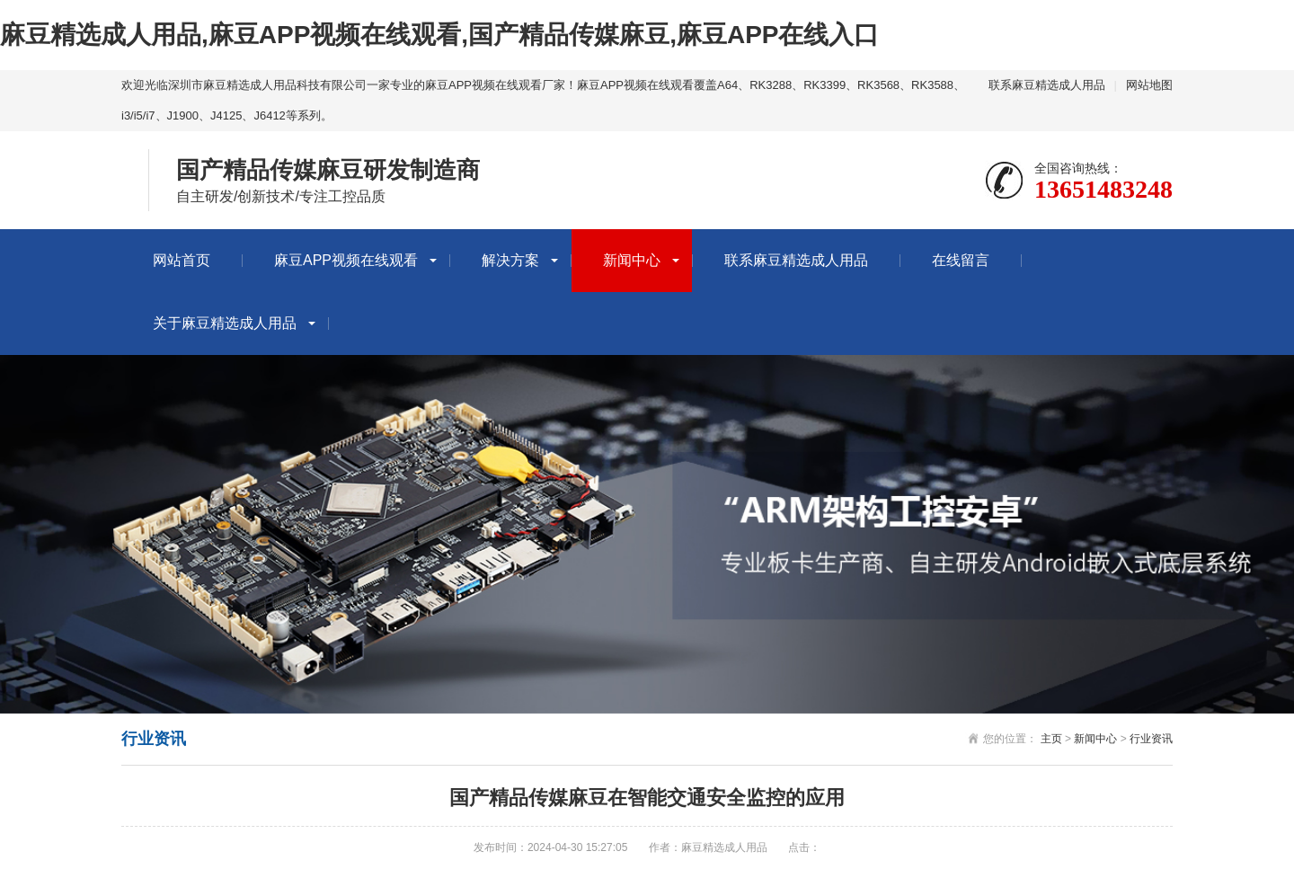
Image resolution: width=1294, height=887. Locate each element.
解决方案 (510, 260)
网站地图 (1149, 85)
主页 (1051, 738)
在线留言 (960, 260)
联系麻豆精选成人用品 (1046, 85)
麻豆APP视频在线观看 (346, 260)
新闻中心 (631, 260)
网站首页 (181, 260)
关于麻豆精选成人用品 (225, 323)
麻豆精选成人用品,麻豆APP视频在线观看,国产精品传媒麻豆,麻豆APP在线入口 (439, 35)
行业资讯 (1151, 738)
